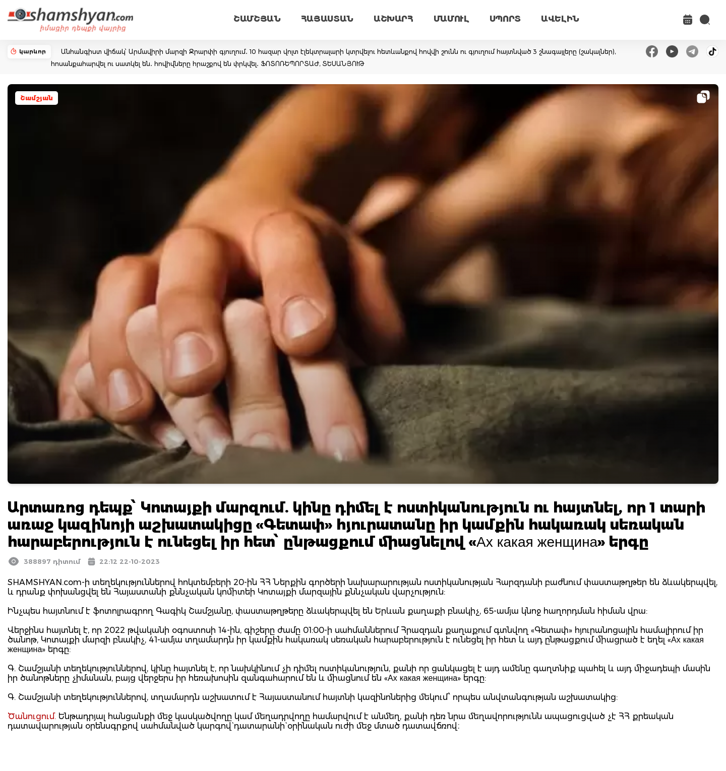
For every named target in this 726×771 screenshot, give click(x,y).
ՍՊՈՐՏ (505, 19)
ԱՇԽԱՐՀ (393, 19)
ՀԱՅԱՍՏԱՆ (327, 19)
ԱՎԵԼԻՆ (560, 19)
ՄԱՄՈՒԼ (451, 19)
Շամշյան (36, 98)
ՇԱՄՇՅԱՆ (257, 19)
